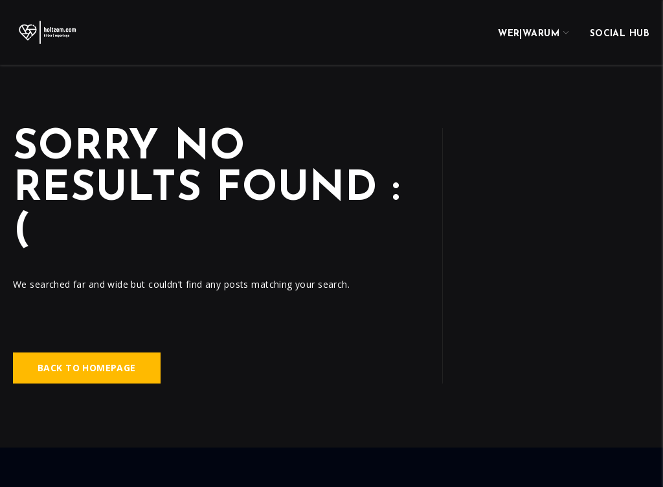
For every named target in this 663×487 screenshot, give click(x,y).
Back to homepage (87, 368)
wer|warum (528, 34)
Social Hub (619, 34)
